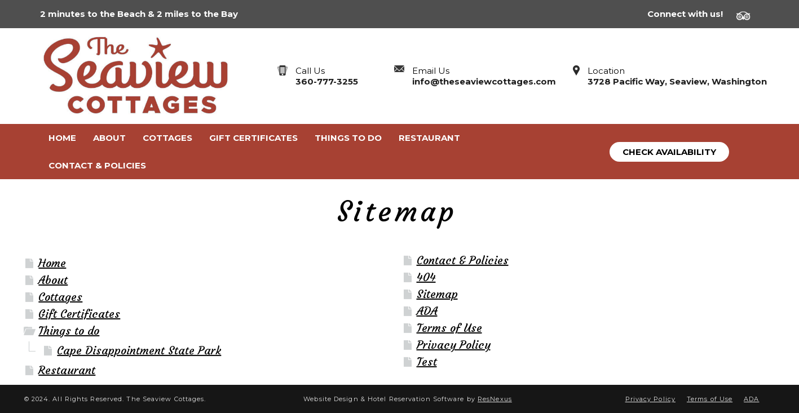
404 (426, 277)
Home (52, 263)
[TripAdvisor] (747, 14)
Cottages (60, 297)
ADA (427, 311)
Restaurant (66, 370)
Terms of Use (449, 328)
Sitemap (437, 294)
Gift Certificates (79, 314)
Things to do (68, 330)
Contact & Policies (463, 260)
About (53, 280)
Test (427, 361)
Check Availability (669, 151)
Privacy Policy (454, 344)
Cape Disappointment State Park (139, 350)
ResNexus (495, 399)
